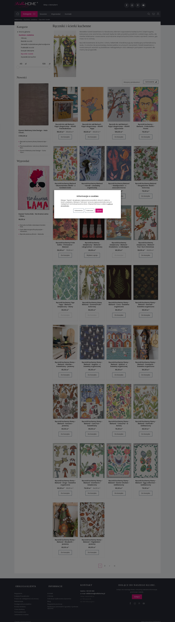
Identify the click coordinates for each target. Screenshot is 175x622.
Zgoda (99, 210)
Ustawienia (79, 210)
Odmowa (89, 210)
